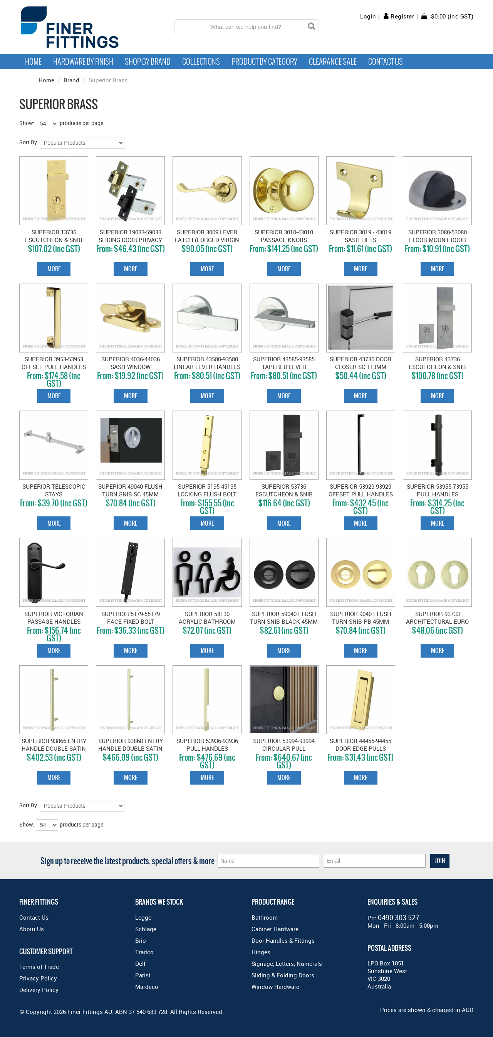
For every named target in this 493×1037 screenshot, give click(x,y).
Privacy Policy (38, 978)
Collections (201, 62)
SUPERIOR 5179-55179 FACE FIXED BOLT (130, 617)
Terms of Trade (39, 966)
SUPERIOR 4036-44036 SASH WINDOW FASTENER (130, 366)
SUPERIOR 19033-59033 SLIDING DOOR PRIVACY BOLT (130, 239)
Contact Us (385, 62)
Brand (71, 80)
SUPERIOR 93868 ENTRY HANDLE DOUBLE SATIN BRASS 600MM (130, 748)
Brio (140, 940)
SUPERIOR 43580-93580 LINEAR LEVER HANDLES (207, 363)
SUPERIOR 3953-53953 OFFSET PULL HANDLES (54, 363)
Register (402, 16)
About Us (31, 929)
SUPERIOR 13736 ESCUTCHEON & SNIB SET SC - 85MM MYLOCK (54, 239)
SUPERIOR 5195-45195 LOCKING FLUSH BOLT (207, 490)
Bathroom (265, 917)
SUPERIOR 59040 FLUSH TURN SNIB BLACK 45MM (284, 617)
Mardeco (146, 986)
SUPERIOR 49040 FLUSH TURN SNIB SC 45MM (130, 490)
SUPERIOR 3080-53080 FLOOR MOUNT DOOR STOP (437, 239)
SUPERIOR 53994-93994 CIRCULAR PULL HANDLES (284, 748)
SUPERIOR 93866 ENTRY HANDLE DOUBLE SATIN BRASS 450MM (54, 748)
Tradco (144, 952)
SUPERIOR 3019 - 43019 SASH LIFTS (360, 236)
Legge (143, 917)
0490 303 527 (398, 917)
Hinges (261, 952)
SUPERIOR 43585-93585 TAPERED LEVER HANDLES (284, 366)
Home (33, 62)
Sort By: (28, 142)
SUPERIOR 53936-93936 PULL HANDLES (207, 744)
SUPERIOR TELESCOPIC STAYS (54, 490)
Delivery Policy (39, 990)
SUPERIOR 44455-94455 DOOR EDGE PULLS (360, 744)
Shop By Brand (148, 62)
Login (368, 16)
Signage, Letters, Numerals (287, 963)
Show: (26, 123)
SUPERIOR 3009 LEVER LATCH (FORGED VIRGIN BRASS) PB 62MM (207, 239)
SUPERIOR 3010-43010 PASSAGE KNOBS (284, 236)
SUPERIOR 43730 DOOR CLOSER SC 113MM (360, 363)
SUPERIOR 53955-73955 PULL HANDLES (437, 490)
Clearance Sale (333, 62)
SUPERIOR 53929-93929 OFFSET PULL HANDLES (361, 490)
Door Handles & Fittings (283, 940)
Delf (140, 963)
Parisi (142, 975)
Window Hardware (275, 986)
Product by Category (264, 62)
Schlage (145, 929)
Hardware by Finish (83, 62)
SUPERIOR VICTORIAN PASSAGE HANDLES (53, 617)
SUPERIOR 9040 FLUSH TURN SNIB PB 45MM (360, 617)
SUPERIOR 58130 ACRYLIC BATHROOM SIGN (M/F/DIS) (207, 621)
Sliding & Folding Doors (283, 975)
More (53, 268)
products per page (81, 123)
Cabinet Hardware (275, 929)
